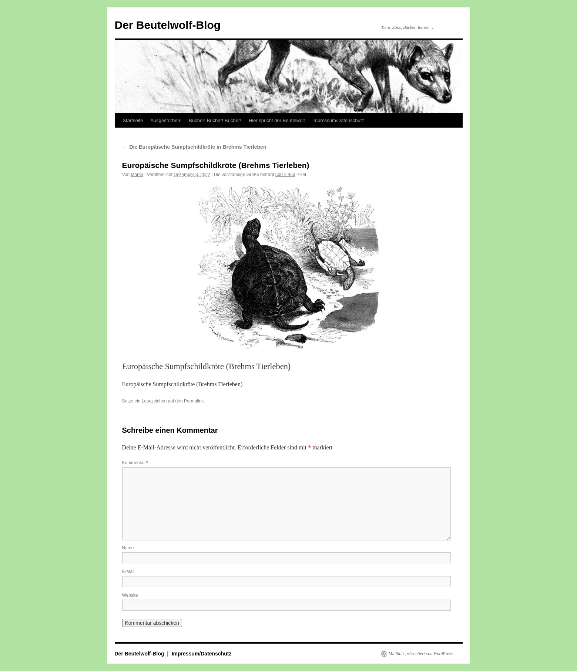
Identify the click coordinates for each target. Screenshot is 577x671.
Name (128, 547)
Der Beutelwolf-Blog (168, 25)
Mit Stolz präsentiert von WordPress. (421, 653)
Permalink (194, 401)
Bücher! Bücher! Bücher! (215, 120)
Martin (137, 174)
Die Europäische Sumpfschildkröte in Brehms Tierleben (194, 147)
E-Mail (128, 571)
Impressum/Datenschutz (338, 120)
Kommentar (135, 462)
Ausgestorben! (165, 120)
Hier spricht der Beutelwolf (277, 120)
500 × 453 (285, 174)
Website (130, 595)
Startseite (133, 120)
